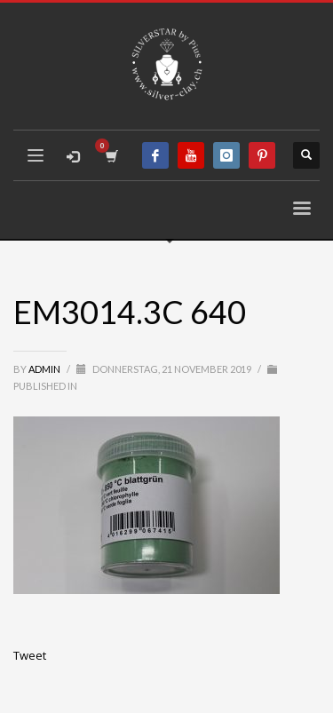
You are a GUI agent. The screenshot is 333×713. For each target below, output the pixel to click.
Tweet (29, 655)
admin (45, 369)
